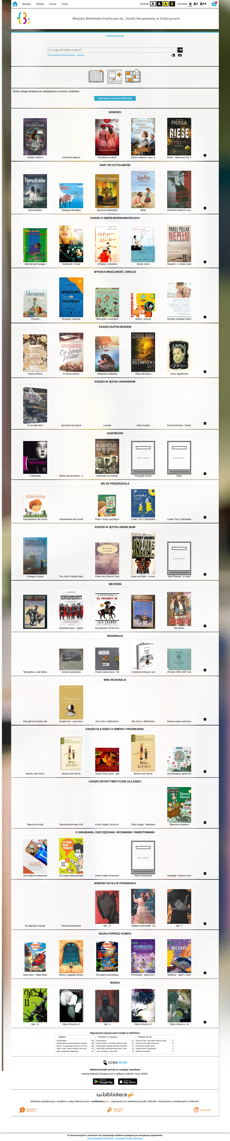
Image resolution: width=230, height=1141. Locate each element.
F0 (190, 3)
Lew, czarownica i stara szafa (106, 1051)
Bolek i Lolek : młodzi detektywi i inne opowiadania (75, 1048)
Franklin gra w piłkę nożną (145, 1046)
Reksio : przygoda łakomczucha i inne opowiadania (75, 1046)
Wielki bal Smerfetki (143, 1051)
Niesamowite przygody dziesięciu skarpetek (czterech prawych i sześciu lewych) (85, 1043)
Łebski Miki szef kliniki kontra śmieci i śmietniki (113, 1048)
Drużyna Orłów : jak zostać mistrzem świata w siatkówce (116, 1043)
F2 (203, 3)
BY (172, 3)
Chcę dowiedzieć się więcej (100, 1138)
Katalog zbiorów (115, 36)
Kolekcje (80, 55)
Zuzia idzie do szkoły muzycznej (147, 1043)
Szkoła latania (62, 1041)
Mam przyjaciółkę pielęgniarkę (67, 1051)
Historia (40, 4)
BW (159, 3)
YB (165, 3)
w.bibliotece (99, 1101)
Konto (65, 4)
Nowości (26, 4)
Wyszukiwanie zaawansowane (61, 55)
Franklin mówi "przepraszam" (146, 1048)
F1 (195, 3)
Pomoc (53, 4)
